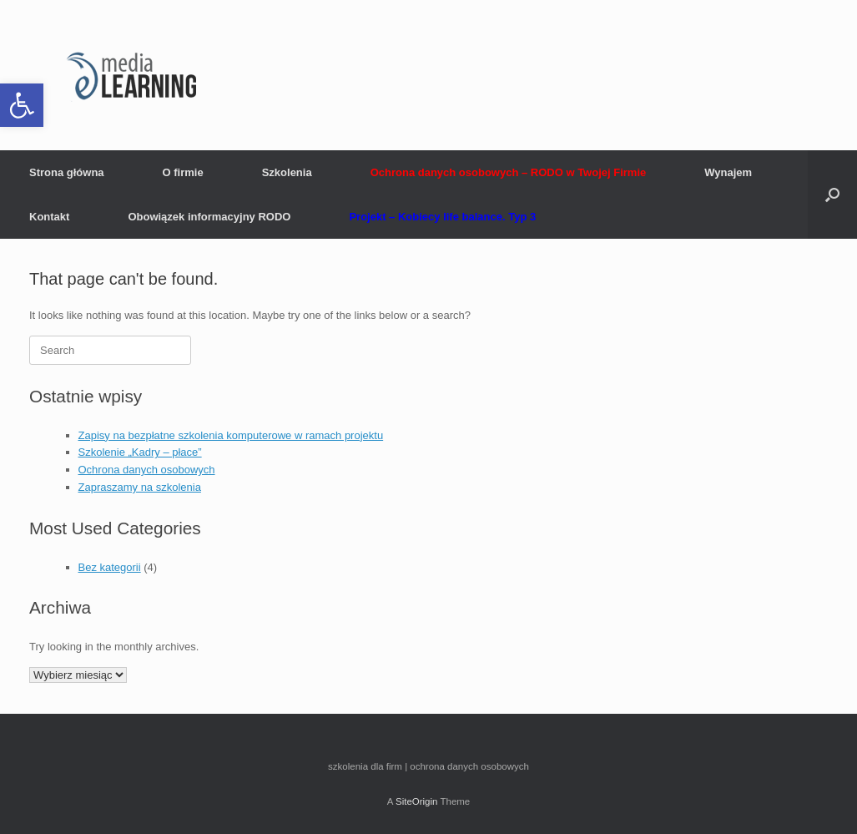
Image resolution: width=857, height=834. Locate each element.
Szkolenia (287, 172)
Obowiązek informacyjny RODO (209, 216)
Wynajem (728, 172)
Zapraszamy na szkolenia (139, 487)
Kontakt (49, 216)
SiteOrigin (417, 801)
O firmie (183, 172)
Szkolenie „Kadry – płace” (140, 452)
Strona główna (66, 172)
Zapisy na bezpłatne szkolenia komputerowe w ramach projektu (231, 435)
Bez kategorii (109, 567)
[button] (21, 105)
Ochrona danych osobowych (146, 469)
